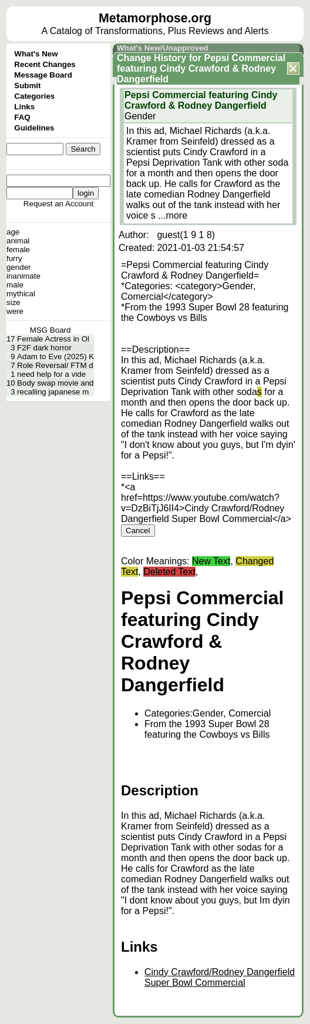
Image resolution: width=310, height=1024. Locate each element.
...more (172, 215)
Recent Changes (44, 64)
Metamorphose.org (155, 18)
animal (17, 240)
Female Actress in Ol (53, 338)
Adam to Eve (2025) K (55, 356)
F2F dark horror (44, 347)
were (14, 311)
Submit (27, 85)
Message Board (43, 75)
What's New (36, 53)
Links (24, 106)
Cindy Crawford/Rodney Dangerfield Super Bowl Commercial (219, 977)
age (12, 231)
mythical (20, 293)
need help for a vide (51, 374)
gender (18, 267)
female (18, 249)
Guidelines (34, 127)
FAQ (22, 117)
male (14, 284)
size (13, 302)
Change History (151, 58)
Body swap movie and (55, 383)
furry (14, 258)
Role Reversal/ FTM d (55, 365)
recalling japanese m (53, 391)
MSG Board (50, 330)
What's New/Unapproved (162, 47)
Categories (34, 96)
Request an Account (58, 203)
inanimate (23, 276)
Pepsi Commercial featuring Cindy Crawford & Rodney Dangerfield (201, 68)
